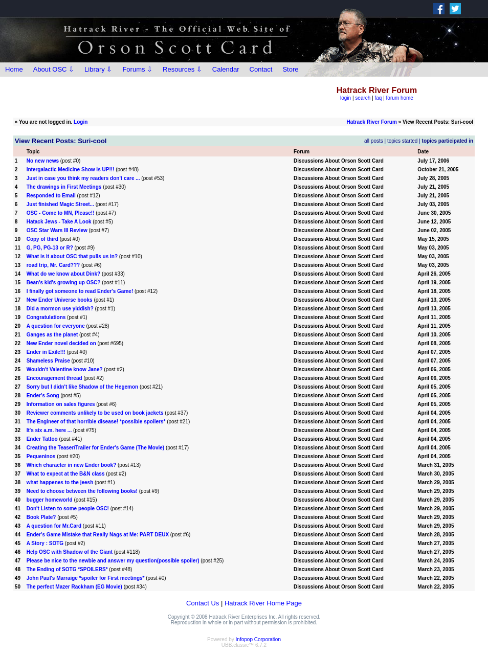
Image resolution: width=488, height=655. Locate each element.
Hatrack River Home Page (263, 603)
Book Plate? (41, 517)
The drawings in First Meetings (64, 187)
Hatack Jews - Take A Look (59, 221)
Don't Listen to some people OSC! (68, 508)
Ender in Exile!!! (46, 352)
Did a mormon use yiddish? (60, 308)
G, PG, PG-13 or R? (50, 248)
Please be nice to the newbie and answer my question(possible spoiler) (113, 560)
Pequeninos (41, 456)
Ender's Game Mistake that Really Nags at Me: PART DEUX (98, 534)
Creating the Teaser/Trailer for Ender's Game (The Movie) (96, 447)
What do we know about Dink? (63, 274)
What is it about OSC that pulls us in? (72, 256)
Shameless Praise (48, 361)
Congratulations (46, 317)
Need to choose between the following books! (82, 491)
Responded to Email (51, 195)
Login (80, 122)
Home (14, 69)
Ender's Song (43, 395)
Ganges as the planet (52, 334)
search (362, 98)
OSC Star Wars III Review (57, 230)
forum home (399, 98)
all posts (373, 141)
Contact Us (202, 603)
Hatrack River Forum (371, 122)
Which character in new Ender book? (72, 465)
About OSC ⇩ (53, 69)
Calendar (225, 69)
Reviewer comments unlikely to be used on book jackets (95, 413)
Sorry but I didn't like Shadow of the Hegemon (83, 387)
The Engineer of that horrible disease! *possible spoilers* (96, 421)
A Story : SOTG (45, 543)
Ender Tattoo (42, 439)
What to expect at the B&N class (66, 474)
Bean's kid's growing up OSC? (64, 282)
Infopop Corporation (258, 639)
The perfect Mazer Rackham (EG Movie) (74, 587)
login (345, 98)
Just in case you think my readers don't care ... (83, 178)
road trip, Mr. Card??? (53, 265)
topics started (402, 141)
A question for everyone (56, 326)
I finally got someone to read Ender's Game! (80, 291)
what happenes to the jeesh (61, 482)
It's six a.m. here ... (49, 430)
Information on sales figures (61, 404)
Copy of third (42, 239)
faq (378, 98)
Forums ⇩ (137, 69)
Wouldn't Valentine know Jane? (65, 369)
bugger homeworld (50, 500)
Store (290, 69)
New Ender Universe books (60, 300)
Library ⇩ (98, 69)
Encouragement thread (55, 378)
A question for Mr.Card (54, 526)
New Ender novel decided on (61, 343)
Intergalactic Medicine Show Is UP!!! (71, 169)
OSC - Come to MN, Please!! (61, 213)
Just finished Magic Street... (60, 204)
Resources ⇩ (182, 69)
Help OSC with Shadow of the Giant (70, 552)
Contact (261, 69)
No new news (43, 161)
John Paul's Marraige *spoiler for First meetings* (86, 578)
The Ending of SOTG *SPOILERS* (67, 569)
